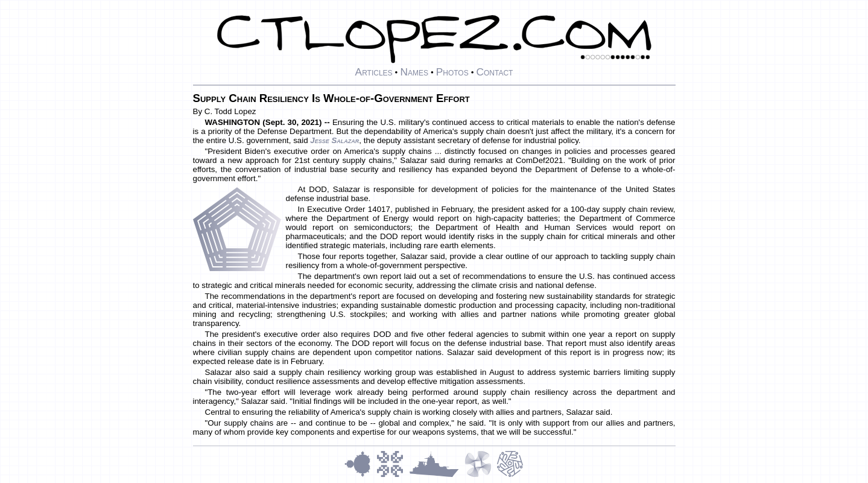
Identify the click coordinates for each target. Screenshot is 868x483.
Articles (374, 72)
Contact (494, 72)
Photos (452, 72)
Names (414, 72)
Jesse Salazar (334, 140)
